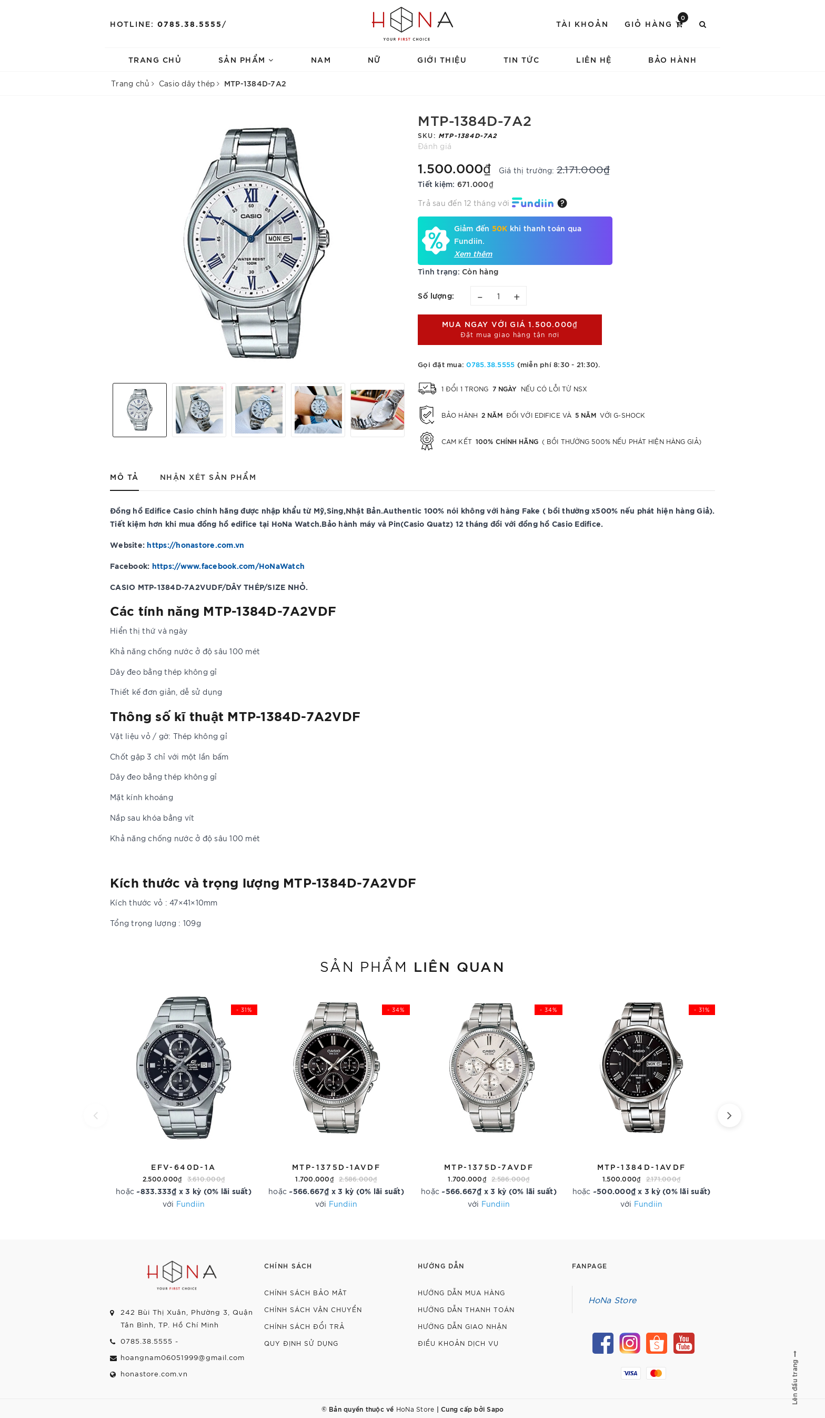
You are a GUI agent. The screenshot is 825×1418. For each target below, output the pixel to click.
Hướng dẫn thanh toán (466, 1309)
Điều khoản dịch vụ (458, 1343)
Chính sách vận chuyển (313, 1309)
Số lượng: (436, 295)
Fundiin (190, 1203)
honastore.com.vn (154, 1373)
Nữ (374, 59)
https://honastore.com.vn (195, 544)
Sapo (495, 1408)
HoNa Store (612, 1299)
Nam (321, 59)
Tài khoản (582, 23)
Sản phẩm (246, 59)
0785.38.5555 (189, 23)
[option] (258, 243)
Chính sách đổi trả (304, 1326)
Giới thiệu (442, 59)
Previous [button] (105, 410)
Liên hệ (594, 59)
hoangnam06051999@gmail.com (182, 1357)
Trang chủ (155, 59)
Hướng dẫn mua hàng (461, 1292)
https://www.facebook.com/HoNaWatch (228, 565)
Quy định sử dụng (301, 1343)
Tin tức (522, 59)
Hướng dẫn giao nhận (462, 1326)
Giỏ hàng (656, 22)
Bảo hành (672, 59)
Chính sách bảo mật (305, 1292)
